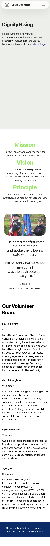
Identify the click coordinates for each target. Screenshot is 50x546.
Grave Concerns (20, 5)
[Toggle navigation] (43, 5)
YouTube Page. (38, 44)
